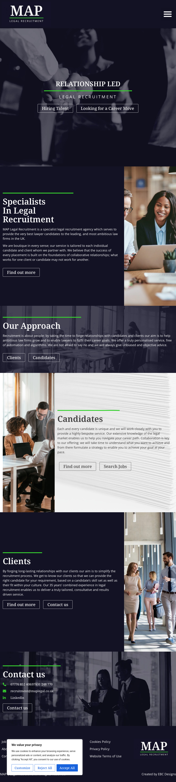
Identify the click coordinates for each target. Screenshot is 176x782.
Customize (22, 768)
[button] (167, 14)
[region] (44, 757)
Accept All (67, 768)
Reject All (45, 768)
